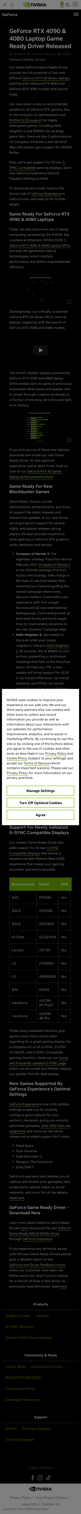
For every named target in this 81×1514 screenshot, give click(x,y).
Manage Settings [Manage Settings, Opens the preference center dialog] (40, 790)
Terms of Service (36, 763)
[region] (40, 757)
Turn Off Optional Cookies (40, 802)
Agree (41, 814)
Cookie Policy (17, 758)
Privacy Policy (55, 753)
